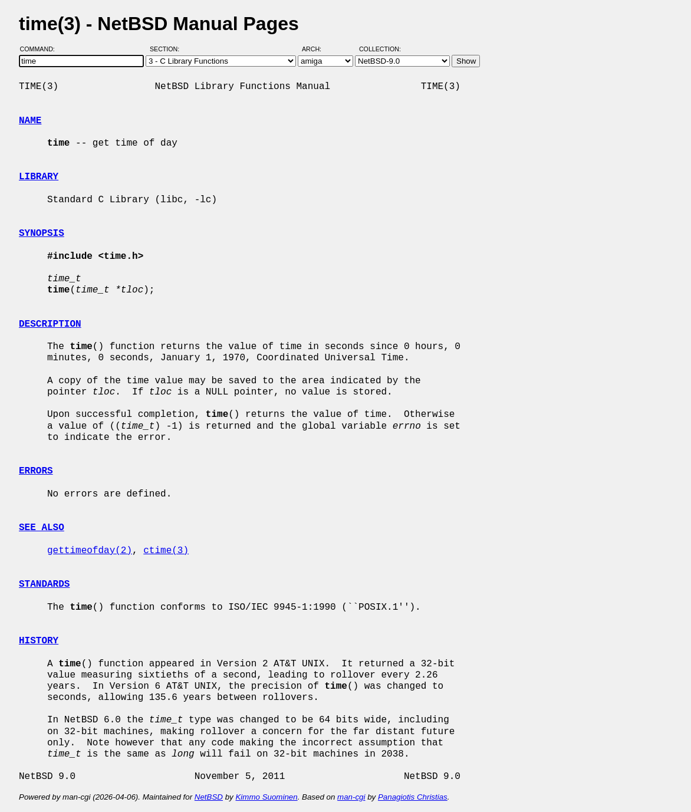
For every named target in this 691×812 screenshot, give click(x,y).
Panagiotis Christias (412, 797)
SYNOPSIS (41, 233)
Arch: (317, 48)
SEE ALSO (41, 527)
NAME (30, 120)
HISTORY (38, 641)
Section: (167, 48)
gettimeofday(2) (89, 550)
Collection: (380, 48)
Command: (41, 48)
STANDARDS (44, 584)
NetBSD (209, 797)
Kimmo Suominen (266, 797)
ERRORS (36, 471)
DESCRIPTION (50, 324)
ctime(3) (166, 550)
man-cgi (351, 797)
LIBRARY (38, 176)
